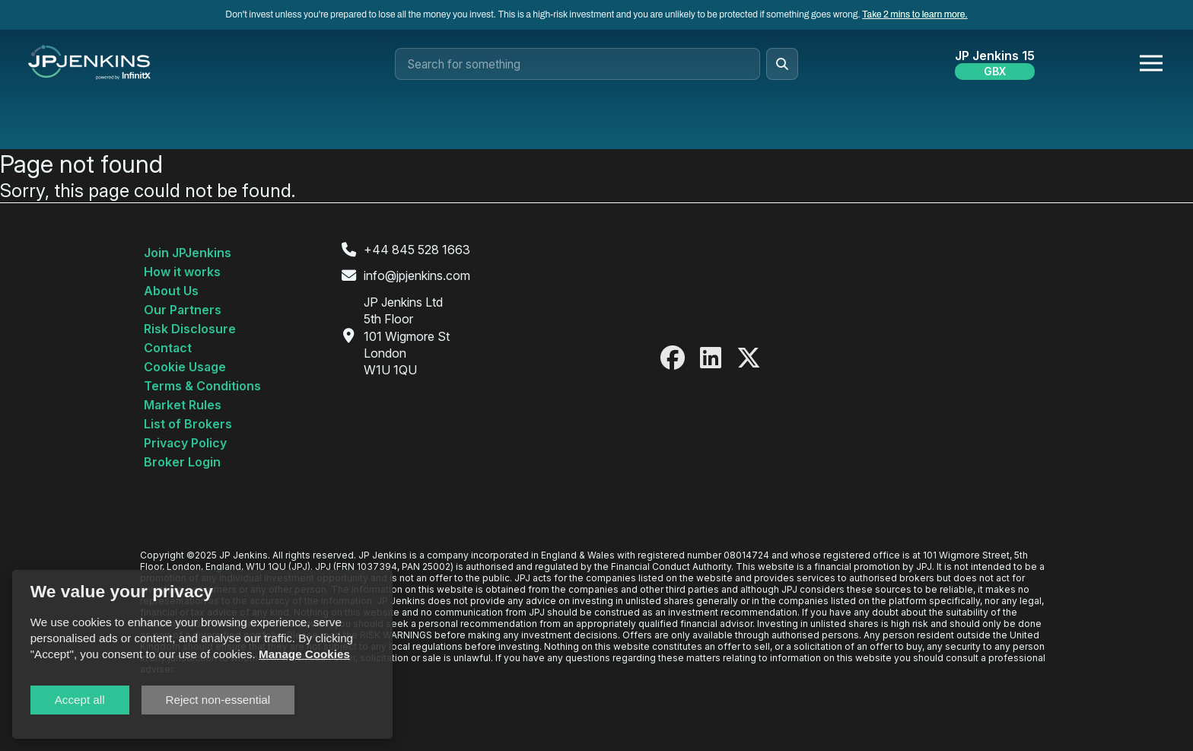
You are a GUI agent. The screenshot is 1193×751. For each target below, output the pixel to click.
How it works (182, 271)
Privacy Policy (185, 442)
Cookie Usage (185, 366)
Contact (168, 347)
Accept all (80, 699)
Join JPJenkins (187, 252)
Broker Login (182, 461)
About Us (171, 290)
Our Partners (182, 309)
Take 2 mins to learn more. (914, 14)
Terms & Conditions (202, 385)
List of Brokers (188, 423)
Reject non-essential (218, 699)
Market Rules (182, 404)
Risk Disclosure (190, 328)
